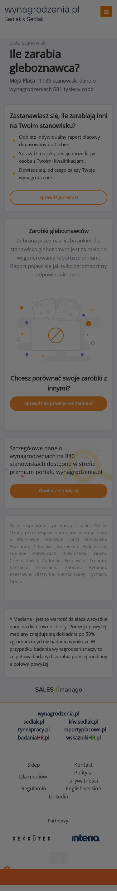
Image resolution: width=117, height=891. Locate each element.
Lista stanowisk (27, 42)
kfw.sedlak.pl (83, 721)
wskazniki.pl (83, 737)
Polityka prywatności (83, 776)
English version (83, 788)
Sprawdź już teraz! (58, 197)
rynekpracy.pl (34, 729)
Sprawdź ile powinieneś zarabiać (58, 403)
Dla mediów (33, 776)
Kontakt (83, 764)
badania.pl (33, 737)
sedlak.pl (33, 721)
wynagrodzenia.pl (58, 713)
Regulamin (33, 788)
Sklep (33, 764)
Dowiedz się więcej (58, 491)
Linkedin (58, 796)
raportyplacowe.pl (84, 729)
